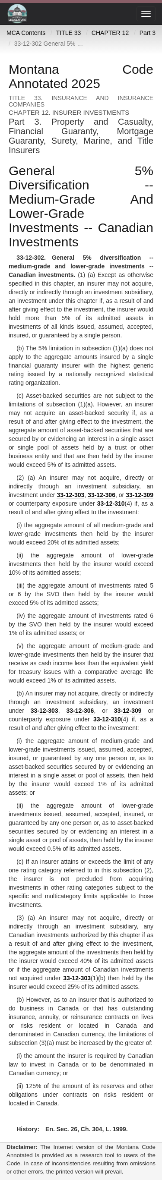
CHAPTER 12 (110, 32)
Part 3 (148, 32)
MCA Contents (25, 32)
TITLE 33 (68, 32)
